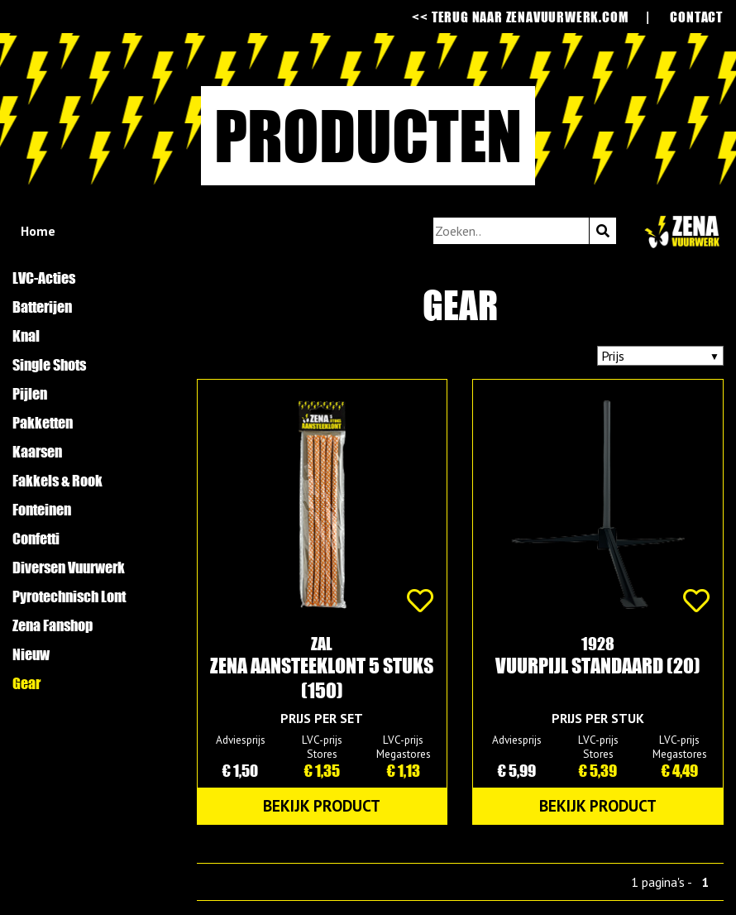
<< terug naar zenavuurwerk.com (520, 16)
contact (696, 16)
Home (38, 231)
